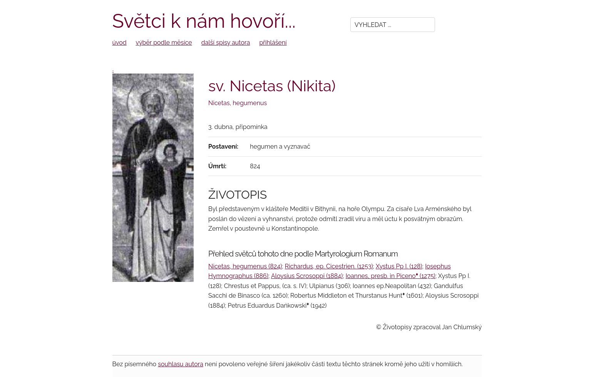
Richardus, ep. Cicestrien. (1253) (329, 266)
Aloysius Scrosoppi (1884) (307, 276)
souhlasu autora (180, 364)
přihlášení (273, 42)
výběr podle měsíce (164, 42)
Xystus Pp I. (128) (399, 266)
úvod (119, 42)
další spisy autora (225, 42)
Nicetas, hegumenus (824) (245, 266)
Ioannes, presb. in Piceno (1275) (390, 276)
